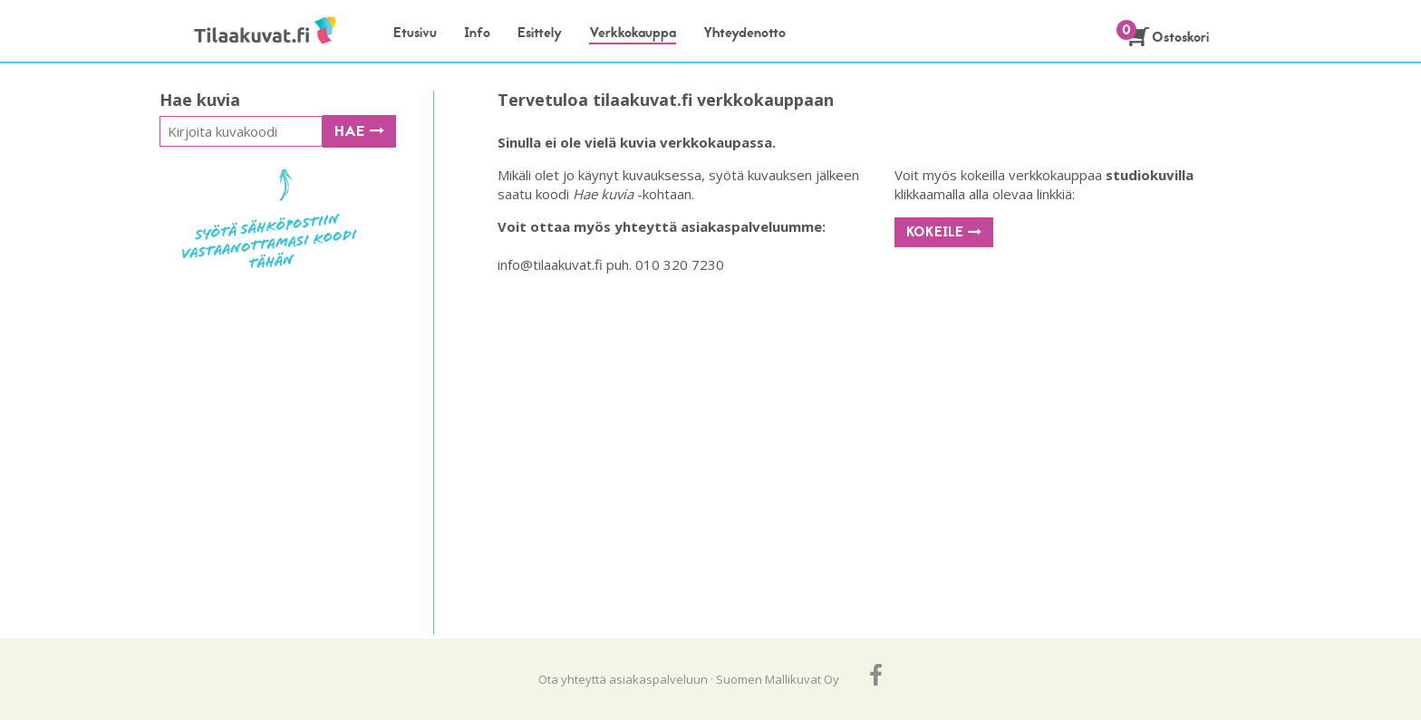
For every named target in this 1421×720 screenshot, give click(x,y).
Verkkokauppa (632, 33)
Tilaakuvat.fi (246, 31)
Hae (359, 131)
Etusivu (415, 33)
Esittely (539, 33)
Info (477, 33)
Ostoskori (1168, 37)
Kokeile (943, 232)
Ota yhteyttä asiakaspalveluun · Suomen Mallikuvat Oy (688, 679)
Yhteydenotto (744, 33)
